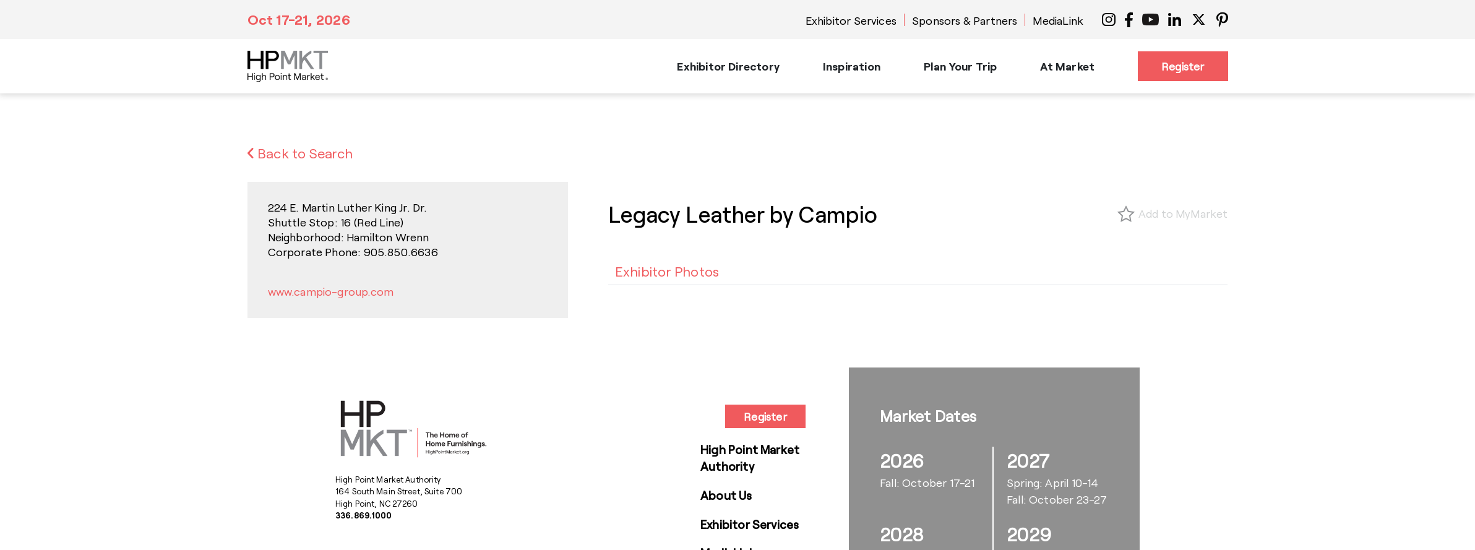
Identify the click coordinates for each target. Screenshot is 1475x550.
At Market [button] (1067, 66)
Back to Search (300, 153)
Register (1182, 66)
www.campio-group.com (331, 291)
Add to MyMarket (1183, 213)
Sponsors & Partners (964, 20)
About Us (726, 495)
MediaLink (1058, 20)
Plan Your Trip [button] (960, 66)
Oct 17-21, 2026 (298, 19)
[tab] (667, 271)
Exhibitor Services (851, 20)
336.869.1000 (363, 515)
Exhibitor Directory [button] (728, 66)
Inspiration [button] (851, 66)
